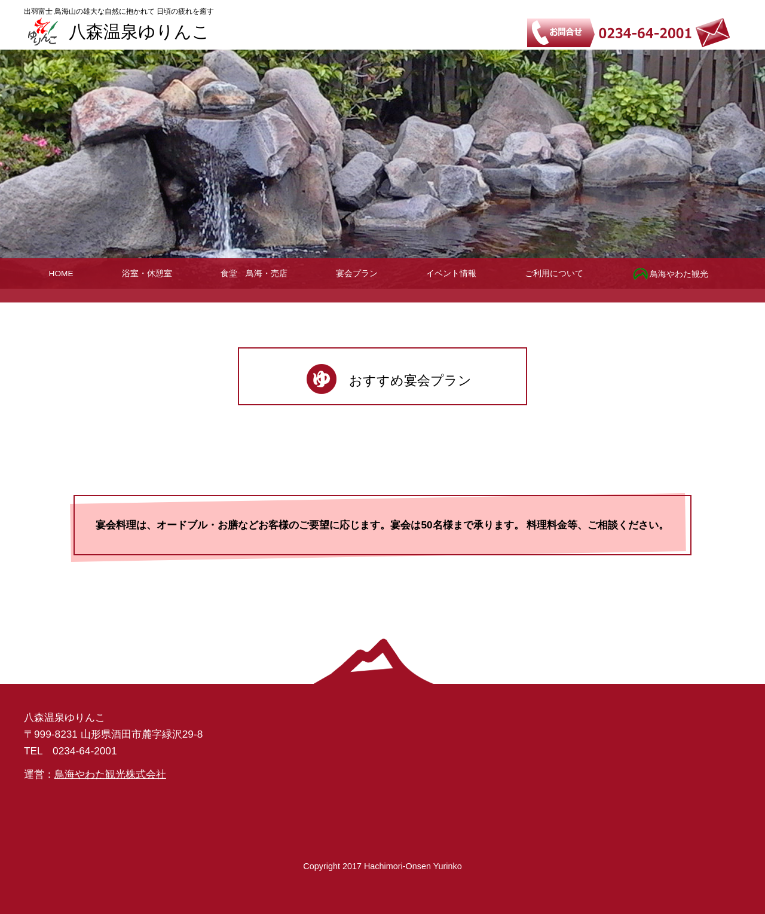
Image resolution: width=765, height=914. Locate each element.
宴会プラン (357, 273)
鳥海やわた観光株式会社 (110, 774)
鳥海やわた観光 (670, 274)
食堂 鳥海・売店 (254, 273)
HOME (61, 273)
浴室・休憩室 (147, 273)
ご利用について (554, 273)
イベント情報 (451, 273)
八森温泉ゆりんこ (139, 31)
